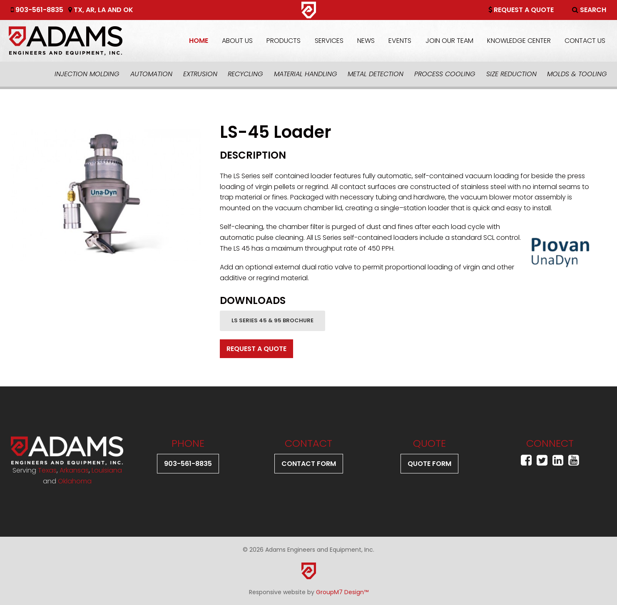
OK (128, 10)
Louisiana (107, 470)
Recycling (245, 74)
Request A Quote (521, 10)
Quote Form (429, 463)
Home (198, 40)
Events (399, 40)
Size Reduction (511, 74)
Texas (47, 470)
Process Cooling (444, 74)
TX (78, 10)
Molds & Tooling (577, 74)
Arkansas (74, 470)
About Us (237, 40)
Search (589, 10)
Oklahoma (75, 481)
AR (90, 10)
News (366, 40)
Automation (151, 74)
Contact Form (308, 463)
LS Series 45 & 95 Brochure (272, 320)
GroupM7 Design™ (342, 592)
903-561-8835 (37, 10)
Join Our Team (449, 40)
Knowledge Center (519, 40)
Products (283, 40)
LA (102, 10)
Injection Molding (87, 74)
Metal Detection (375, 74)
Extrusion (200, 74)
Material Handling (305, 74)
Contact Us (585, 40)
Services (329, 40)
